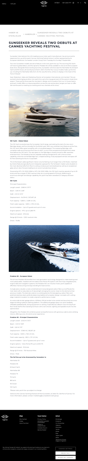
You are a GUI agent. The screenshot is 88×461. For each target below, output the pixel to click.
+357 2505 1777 (66, 3)
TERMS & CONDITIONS (41, 425)
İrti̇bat (57, 3)
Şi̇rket (57, 431)
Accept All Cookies (65, 457)
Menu (4, 4)
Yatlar (13, 4)
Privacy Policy (42, 419)
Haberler (58, 425)
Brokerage (59, 419)
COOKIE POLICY (42, 428)
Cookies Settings (65, 448)
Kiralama (58, 421)
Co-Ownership (60, 423)
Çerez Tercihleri (24, 423)
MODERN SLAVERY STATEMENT (43, 421)
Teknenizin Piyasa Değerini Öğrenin (61, 440)
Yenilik (57, 429)
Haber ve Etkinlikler (15, 34)
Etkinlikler (59, 427)
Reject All (65, 453)
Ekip (57, 433)
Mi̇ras (57, 437)
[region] (44, 453)
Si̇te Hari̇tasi (23, 419)
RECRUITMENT (42, 430)
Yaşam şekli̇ (59, 435)
